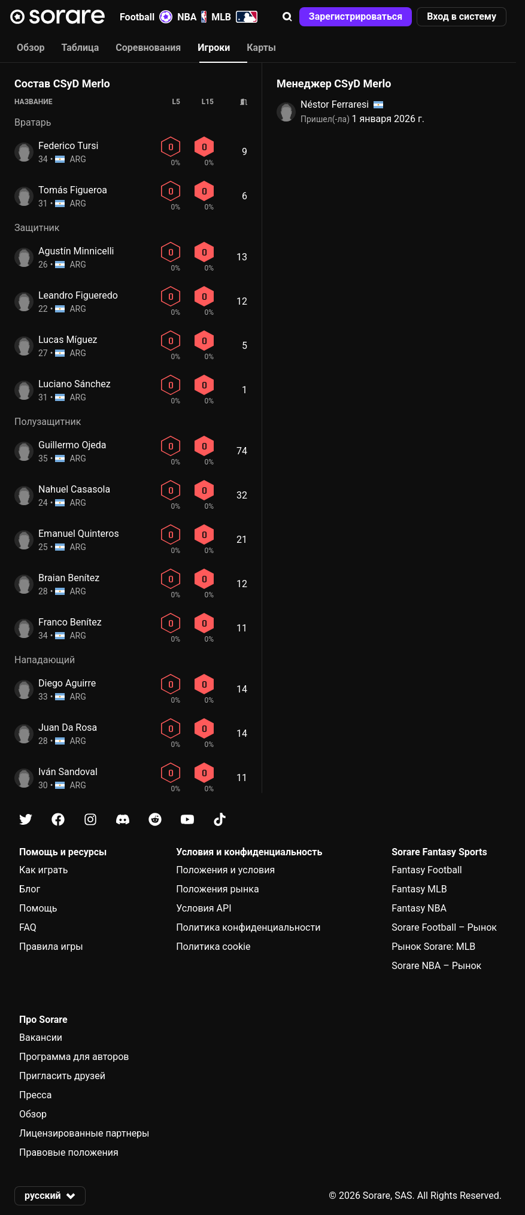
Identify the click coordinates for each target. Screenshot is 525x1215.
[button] (287, 17)
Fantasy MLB (419, 889)
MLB (234, 17)
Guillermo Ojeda (72, 445)
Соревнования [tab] (148, 47)
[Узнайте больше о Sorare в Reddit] (155, 819)
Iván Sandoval (68, 771)
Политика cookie (213, 946)
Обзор (33, 1114)
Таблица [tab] (80, 47)
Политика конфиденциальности (248, 927)
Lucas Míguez (68, 339)
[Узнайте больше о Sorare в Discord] (122, 819)
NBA (192, 17)
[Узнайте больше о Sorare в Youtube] (187, 819)
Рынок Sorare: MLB (433, 946)
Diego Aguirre (67, 683)
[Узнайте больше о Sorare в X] (25, 819)
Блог (29, 889)
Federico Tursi (68, 145)
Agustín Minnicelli (76, 251)
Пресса (35, 1095)
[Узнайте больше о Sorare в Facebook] (58, 819)
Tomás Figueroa (72, 190)
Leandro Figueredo (78, 295)
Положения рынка (217, 889)
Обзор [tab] (30, 47)
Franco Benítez (70, 622)
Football (146, 16)
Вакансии (40, 1037)
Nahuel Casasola (74, 489)
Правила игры (51, 946)
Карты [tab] (261, 47)
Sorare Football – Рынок (444, 927)
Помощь (38, 908)
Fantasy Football (427, 870)
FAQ (28, 927)
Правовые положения (69, 1152)
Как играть (43, 870)
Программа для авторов (74, 1056)
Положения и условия (225, 870)
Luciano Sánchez (74, 384)
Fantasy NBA (419, 908)
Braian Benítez (68, 578)
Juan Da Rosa (67, 727)
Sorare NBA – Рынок (436, 965)
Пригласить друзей (62, 1076)
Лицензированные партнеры (84, 1133)
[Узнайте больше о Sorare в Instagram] (90, 819)
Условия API (203, 908)
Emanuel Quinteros (78, 533)
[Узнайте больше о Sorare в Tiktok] (219, 819)
